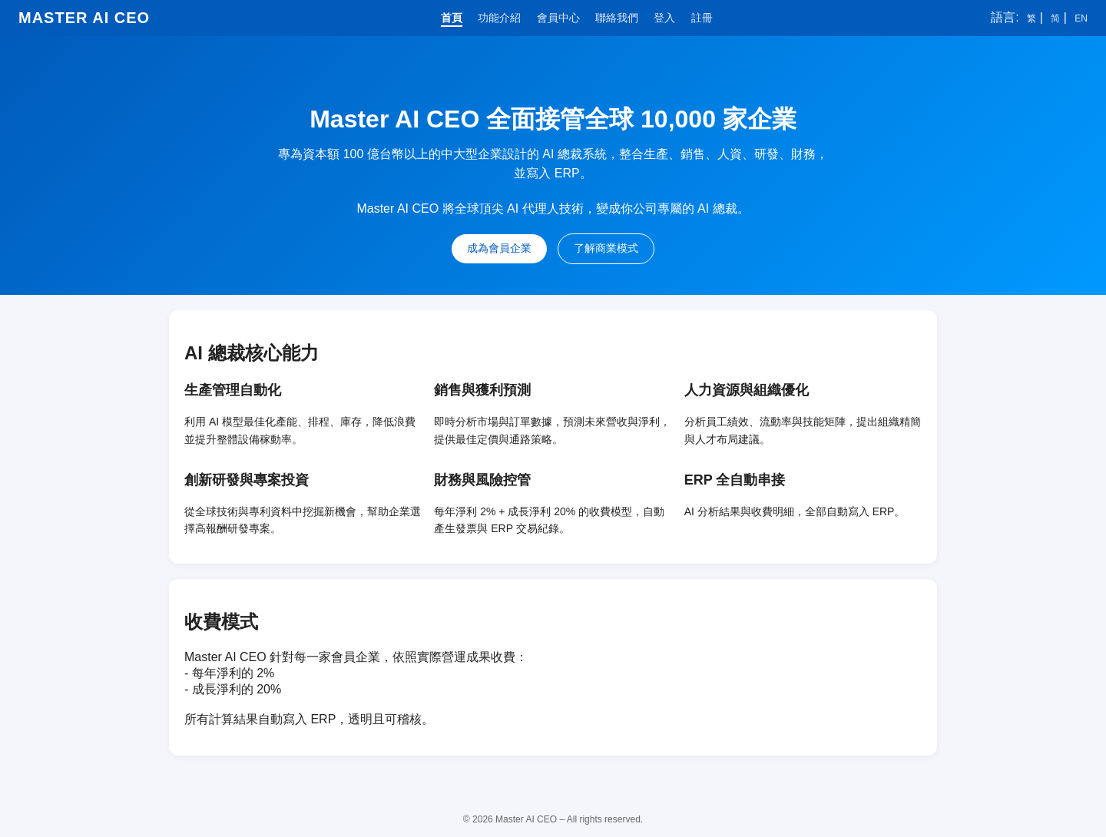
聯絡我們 (616, 18)
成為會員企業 (499, 248)
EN (1081, 18)
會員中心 (558, 18)
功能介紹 (499, 18)
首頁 (451, 18)
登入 (664, 18)
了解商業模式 (606, 248)
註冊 (702, 18)
